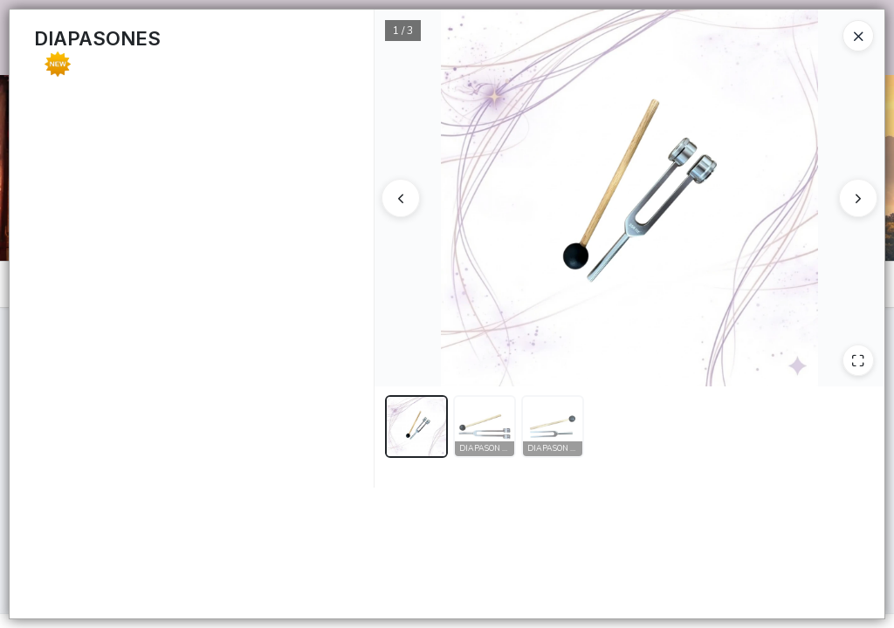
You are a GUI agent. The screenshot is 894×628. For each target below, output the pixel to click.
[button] (416, 426)
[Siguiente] (858, 198)
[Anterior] (401, 198)
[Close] (858, 35)
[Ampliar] (858, 360)
